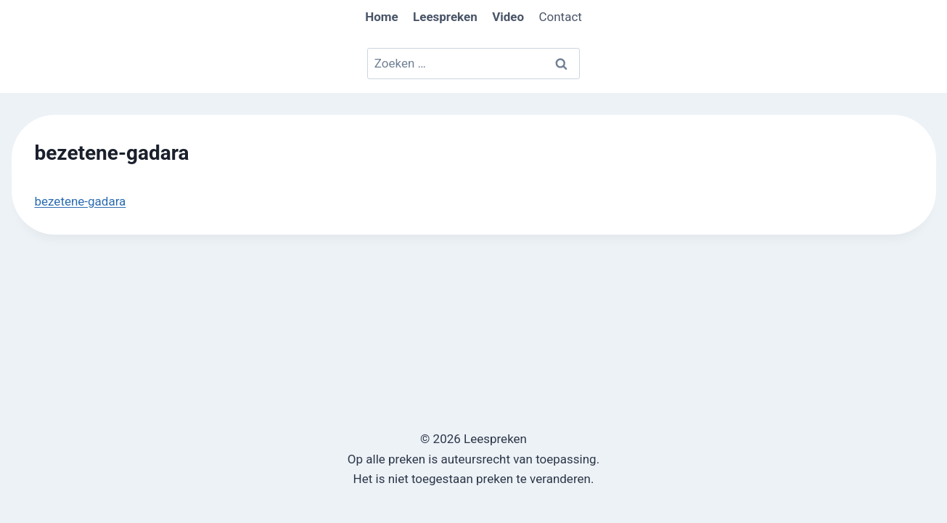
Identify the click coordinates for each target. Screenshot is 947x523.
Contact (559, 16)
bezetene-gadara (80, 201)
